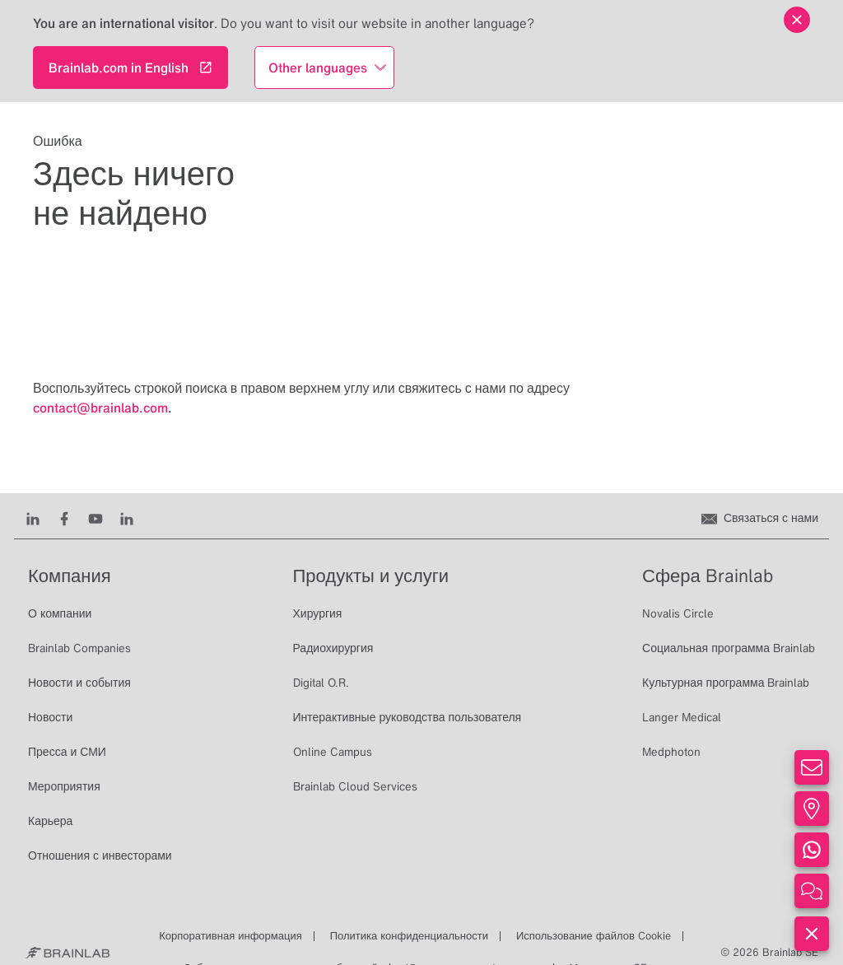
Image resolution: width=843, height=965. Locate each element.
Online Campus (332, 752)
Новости (50, 717)
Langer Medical (681, 717)
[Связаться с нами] (759, 518)
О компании (59, 613)
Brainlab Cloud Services (355, 786)
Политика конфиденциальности (409, 936)
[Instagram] (127, 518)
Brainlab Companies (79, 648)
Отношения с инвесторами (100, 855)
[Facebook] (64, 518)
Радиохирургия (333, 648)
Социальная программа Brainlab (728, 648)
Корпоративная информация (230, 936)
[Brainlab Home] (67, 952)
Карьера (50, 821)
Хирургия (317, 613)
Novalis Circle (678, 613)
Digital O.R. (321, 682)
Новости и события (79, 682)
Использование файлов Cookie (593, 936)
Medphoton (671, 752)
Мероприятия (64, 786)
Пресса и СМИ (67, 752)
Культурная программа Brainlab (725, 682)
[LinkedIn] (33, 518)
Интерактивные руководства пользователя (407, 717)
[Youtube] (95, 518)
